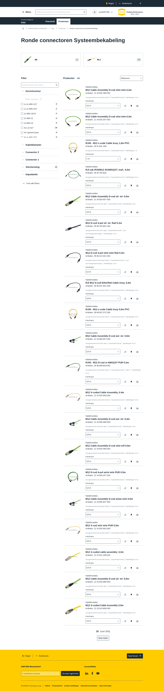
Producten (63, 21)
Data (52, 28)
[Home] (23, 28)
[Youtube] (98, 673)
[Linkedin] (86, 673)
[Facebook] (92, 673)
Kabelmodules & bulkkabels (37, 28)
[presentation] (125, 3)
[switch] (126, 106)
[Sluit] (140, 3)
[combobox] (130, 78)
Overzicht (50, 21)
